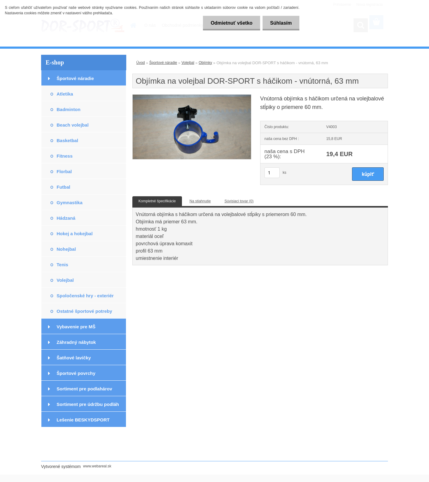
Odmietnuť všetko (231, 23)
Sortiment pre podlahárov (84, 388)
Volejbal (65, 280)
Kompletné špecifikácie (157, 201)
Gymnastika (69, 202)
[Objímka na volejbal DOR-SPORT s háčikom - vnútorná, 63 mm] (192, 96)
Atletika (65, 93)
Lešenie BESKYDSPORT (83, 419)
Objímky (205, 63)
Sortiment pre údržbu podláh (88, 404)
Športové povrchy (76, 373)
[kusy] (272, 172)
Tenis (62, 264)
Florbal (64, 171)
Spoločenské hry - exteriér (85, 295)
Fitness (65, 156)
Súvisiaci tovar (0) (239, 201)
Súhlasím (281, 23)
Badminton (68, 109)
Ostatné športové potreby (84, 311)
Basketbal (67, 140)
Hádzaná (66, 218)
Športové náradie (75, 78)
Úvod (140, 63)
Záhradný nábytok (76, 342)
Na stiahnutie (200, 201)
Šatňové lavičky (74, 357)
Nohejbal (66, 249)
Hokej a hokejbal (74, 233)
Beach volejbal (73, 124)
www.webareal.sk (97, 466)
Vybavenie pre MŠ (76, 326)
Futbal (63, 187)
